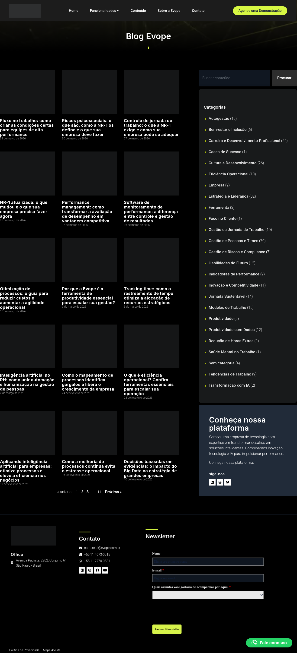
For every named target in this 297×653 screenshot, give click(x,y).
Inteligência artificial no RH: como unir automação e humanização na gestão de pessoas (27, 382)
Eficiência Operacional (229, 174)
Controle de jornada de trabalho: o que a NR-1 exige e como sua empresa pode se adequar (151, 127)
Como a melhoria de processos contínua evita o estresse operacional (88, 466)
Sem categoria (222, 363)
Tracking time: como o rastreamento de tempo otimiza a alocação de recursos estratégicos (148, 295)
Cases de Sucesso (225, 151)
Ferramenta (219, 207)
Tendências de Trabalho (230, 374)
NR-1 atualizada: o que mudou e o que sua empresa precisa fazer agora (24, 209)
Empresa (216, 185)
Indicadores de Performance (234, 274)
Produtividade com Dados (232, 329)
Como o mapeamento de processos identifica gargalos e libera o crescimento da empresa (88, 382)
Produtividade (221, 318)
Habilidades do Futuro (228, 263)
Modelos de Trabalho (227, 307)
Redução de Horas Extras (231, 340)
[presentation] (53, 610)
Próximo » (113, 492)
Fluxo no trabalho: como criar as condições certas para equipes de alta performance (27, 127)
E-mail (24, 570)
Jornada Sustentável (227, 296)
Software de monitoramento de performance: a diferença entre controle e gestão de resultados (151, 211)
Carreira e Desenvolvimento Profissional (244, 140)
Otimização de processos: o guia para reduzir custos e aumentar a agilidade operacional (24, 298)
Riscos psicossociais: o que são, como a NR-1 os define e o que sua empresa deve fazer (88, 127)
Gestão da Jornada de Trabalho (237, 229)
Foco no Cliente (222, 218)
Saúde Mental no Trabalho (232, 352)
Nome (22, 553)
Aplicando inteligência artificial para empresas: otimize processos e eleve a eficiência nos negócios (26, 471)
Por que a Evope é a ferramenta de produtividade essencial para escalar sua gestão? (88, 295)
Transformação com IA (229, 385)
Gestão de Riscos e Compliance (237, 251)
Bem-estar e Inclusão (228, 129)
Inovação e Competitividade (233, 285)
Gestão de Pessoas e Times (233, 240)
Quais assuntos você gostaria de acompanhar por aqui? (57, 587)
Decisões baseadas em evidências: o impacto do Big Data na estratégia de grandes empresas (150, 468)
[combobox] (234, 78)
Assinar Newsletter (32, 629)
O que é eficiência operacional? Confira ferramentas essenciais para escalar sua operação (149, 384)
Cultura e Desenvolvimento (233, 163)
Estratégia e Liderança (229, 196)
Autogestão (219, 118)
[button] (269, 642)
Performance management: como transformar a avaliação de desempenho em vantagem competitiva (87, 211)
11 (99, 492)
